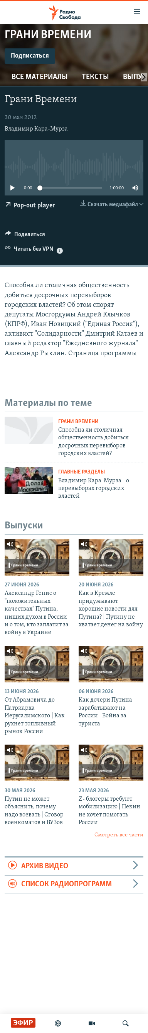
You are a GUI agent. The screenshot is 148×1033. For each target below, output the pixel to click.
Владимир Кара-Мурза (36, 129)
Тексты (95, 77)
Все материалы (40, 77)
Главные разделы (81, 472)
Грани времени (78, 422)
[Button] (25, 236)
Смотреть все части (118, 835)
